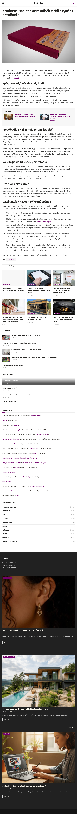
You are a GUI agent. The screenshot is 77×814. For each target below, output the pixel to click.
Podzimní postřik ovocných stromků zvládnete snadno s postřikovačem (34, 357)
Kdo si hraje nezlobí (9, 401)
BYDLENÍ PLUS (35, 416)
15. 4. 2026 (17, 119)
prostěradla (15, 78)
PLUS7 (17, 496)
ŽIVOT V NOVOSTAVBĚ (10, 388)
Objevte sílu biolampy (11, 381)
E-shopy (5, 519)
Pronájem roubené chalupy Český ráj (34, 463)
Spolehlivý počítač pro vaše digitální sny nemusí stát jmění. (24, 786)
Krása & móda (7, 522)
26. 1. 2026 (30, 322)
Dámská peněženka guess (10, 439)
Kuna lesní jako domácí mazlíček (13, 365)
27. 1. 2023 (14, 338)
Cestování (6, 511)
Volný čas (6, 538)
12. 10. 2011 (7, 383)
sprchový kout (17, 430)
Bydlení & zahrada (9, 507)
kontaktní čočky (25, 477)
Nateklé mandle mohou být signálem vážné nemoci (19, 343)
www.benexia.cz (7, 482)
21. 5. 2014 (6, 345)
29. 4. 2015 (6, 367)
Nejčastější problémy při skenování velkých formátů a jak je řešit (60, 116)
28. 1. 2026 (5, 324)
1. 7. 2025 (9, 633)
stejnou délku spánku (44, 222)
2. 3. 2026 (52, 121)
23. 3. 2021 (14, 360)
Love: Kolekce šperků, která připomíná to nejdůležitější (22, 630)
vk (5, 633)
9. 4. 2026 (9, 712)
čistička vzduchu (42, 434)
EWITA (38, 3)
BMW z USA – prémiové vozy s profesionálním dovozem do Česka (63, 320)
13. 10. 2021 (14, 352)
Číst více (6, 642)
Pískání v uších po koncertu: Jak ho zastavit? (25, 335)
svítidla (16, 467)
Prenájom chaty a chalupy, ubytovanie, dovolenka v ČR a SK (21, 458)
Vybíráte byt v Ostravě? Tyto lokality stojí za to (26, 349)
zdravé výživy (34, 448)
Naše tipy (6, 284)
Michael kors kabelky (9, 444)
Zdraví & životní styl (10, 541)
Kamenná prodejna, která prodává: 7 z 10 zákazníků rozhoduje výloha (61, 290)
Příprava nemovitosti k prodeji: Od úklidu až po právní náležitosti (26, 709)
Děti (3, 515)
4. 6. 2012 (6, 390)
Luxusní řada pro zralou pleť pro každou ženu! (17, 395)
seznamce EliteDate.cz (37, 486)
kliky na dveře (14, 491)
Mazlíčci (5, 526)
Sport (4, 534)
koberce (36, 453)
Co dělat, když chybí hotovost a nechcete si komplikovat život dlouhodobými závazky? (13, 320)
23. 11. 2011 (6, 397)
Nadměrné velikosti (8, 472)
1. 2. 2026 (55, 295)
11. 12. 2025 (56, 324)
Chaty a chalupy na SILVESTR (11, 463)
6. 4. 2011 (6, 404)
